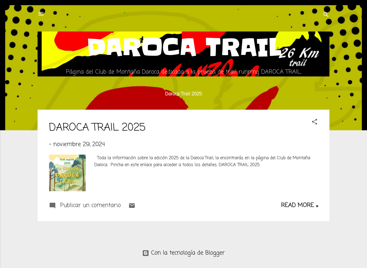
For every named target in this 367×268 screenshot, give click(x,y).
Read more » (299, 205)
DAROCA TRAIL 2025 (97, 128)
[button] (314, 122)
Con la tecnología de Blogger (183, 253)
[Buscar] (326, 15)
